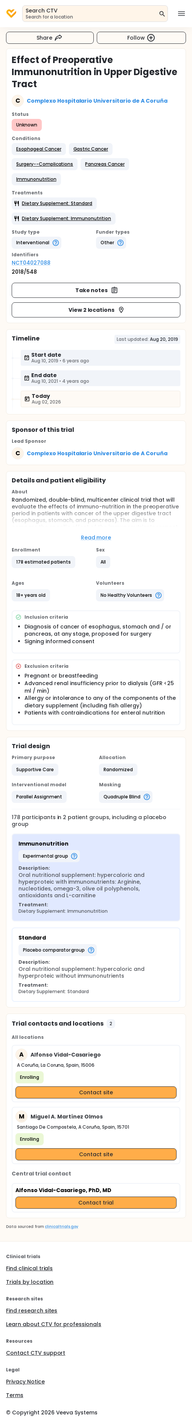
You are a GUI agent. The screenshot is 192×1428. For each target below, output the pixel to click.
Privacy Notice (25, 1381)
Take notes (97, 290)
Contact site (96, 1092)
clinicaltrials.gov (61, 1226)
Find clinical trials (29, 1268)
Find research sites (31, 1310)
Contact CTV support (35, 1353)
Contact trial (96, 1202)
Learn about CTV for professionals (53, 1324)
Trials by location (29, 1282)
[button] (39, 149)
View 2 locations (97, 310)
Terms (14, 1395)
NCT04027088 (31, 262)
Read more (96, 537)
